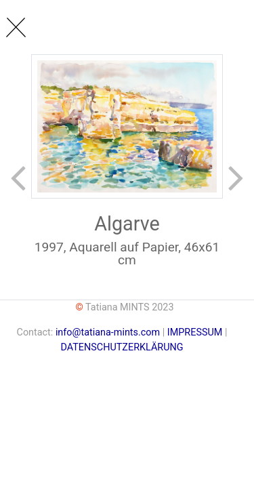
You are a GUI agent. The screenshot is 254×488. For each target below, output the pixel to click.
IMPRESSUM (196, 332)
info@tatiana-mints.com (108, 332)
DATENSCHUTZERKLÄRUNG (121, 347)
